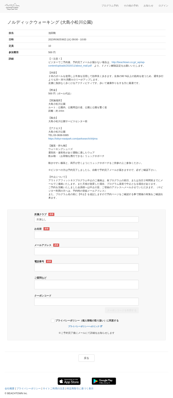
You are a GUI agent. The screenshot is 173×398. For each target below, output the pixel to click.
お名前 (41, 229)
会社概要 (9, 388)
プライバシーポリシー (28, 388)
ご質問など (40, 278)
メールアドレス (46, 245)
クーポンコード (42, 295)
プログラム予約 (110, 5)
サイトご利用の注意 (54, 388)
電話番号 (43, 261)
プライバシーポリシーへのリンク (83, 326)
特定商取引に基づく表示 (80, 388)
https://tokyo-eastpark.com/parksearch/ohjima (72, 138)
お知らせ (148, 5)
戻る (86, 357)
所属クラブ (44, 214)
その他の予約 (131, 5)
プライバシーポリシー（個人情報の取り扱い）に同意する (87, 320)
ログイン (163, 5)
